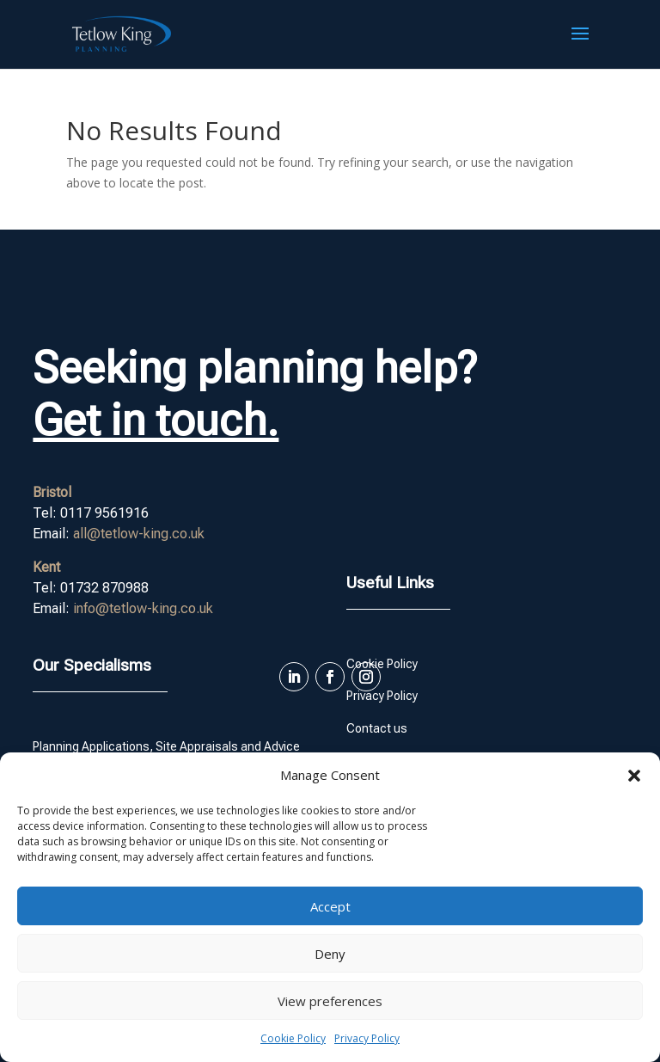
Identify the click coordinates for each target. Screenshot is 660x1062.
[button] (634, 775)
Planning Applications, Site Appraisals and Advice (166, 746)
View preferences (330, 1001)
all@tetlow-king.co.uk (139, 533)
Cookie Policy (293, 1038)
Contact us (376, 728)
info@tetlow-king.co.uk (143, 608)
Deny (330, 953)
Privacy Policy (367, 1038)
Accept (330, 906)
